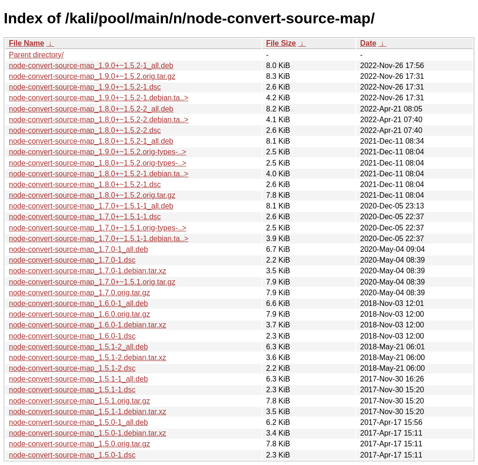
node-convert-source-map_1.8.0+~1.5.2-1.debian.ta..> (99, 174)
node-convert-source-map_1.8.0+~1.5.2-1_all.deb (91, 141)
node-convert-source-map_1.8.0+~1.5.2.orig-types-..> (97, 163)
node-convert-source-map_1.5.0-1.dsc (72, 455)
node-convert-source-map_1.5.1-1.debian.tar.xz (87, 412)
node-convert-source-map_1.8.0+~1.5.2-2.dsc (85, 130)
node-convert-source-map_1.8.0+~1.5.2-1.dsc (85, 184)
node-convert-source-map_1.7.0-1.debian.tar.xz (87, 271)
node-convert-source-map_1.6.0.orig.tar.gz (79, 314)
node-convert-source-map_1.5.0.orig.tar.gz (79, 444)
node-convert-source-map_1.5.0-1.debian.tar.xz (87, 433)
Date (368, 43)
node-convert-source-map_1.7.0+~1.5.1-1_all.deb (91, 206)
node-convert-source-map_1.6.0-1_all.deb (78, 303)
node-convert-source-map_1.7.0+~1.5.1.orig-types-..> (97, 228)
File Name (26, 43)
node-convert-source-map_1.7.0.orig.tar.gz (79, 293)
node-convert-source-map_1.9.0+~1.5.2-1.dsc (85, 87)
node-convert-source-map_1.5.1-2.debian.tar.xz (87, 357)
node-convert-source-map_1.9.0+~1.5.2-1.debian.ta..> (99, 98)
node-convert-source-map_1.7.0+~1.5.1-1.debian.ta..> (99, 239)
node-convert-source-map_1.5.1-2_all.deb (78, 347)
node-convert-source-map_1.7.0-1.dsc (72, 260)
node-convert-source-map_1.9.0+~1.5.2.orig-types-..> (97, 152)
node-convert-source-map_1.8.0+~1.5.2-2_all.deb (91, 109)
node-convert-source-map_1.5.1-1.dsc (72, 390)
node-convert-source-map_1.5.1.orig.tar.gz (79, 401)
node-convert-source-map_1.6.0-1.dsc (72, 336)
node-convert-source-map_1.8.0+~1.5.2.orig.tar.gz (92, 195)
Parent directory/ (36, 55)
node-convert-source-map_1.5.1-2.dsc (72, 368)
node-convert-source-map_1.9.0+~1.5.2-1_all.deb (91, 65)
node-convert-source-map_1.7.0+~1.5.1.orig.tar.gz (92, 282)
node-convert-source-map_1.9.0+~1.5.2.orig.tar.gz (92, 76)
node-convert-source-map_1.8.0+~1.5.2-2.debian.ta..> (99, 120)
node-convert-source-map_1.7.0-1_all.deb (78, 249)
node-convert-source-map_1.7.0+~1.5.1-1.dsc (85, 217)
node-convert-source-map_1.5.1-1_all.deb (78, 379)
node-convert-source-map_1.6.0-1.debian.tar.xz (87, 325)
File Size (281, 43)
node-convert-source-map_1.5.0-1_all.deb (78, 422)
